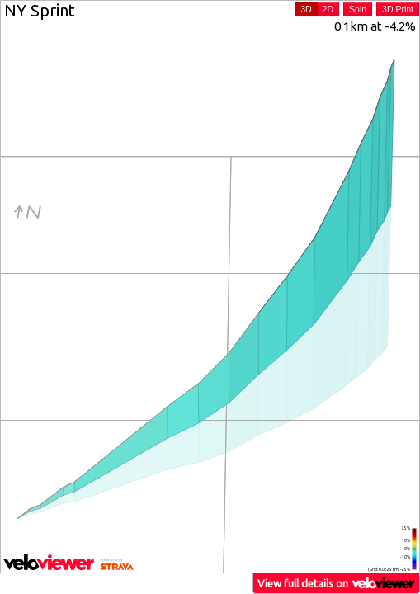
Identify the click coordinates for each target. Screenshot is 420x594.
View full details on (336, 583)
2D (328, 9)
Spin (357, 9)
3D (305, 9)
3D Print (397, 9)
